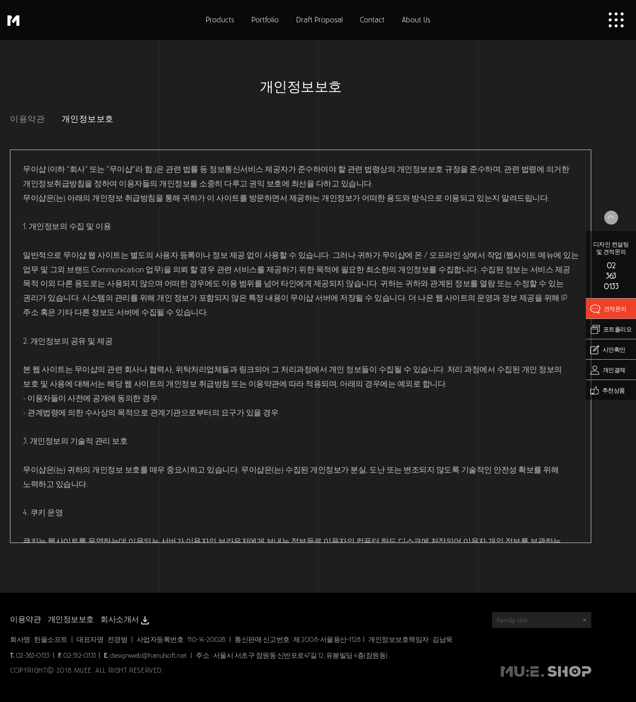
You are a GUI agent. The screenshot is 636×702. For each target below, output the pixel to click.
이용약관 (27, 119)
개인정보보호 (88, 119)
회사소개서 (125, 620)
